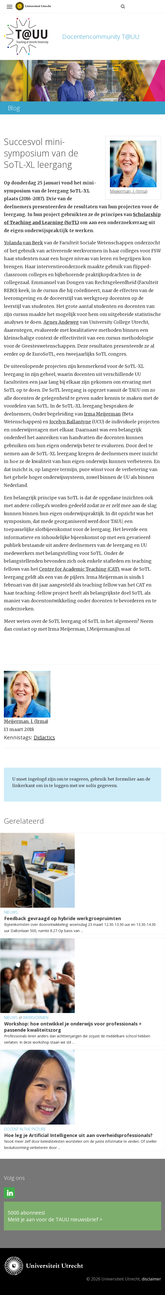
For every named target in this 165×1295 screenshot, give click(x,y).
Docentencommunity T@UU (100, 36)
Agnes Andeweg (61, 322)
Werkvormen (35, 1017)
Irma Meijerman (102, 414)
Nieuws (11, 912)
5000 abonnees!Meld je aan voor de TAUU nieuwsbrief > (55, 1216)
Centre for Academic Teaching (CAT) (79, 569)
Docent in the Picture (25, 1129)
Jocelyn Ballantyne (70, 422)
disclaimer (151, 1279)
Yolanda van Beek (23, 243)
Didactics (44, 737)
